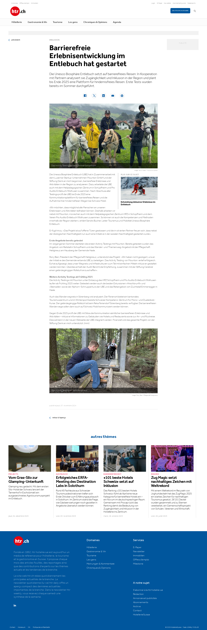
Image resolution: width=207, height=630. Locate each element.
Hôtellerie (17, 22)
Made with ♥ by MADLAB (191, 627)
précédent (15, 40)
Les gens (73, 22)
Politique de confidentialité (41, 627)
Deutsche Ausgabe (180, 10)
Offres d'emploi (24, 3)
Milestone (138, 564)
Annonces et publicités (145, 598)
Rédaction (138, 594)
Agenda (117, 22)
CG (29, 627)
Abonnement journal (179, 3)
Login (153, 3)
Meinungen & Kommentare (101, 564)
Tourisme (57, 22)
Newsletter (167, 3)
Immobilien (34, 3)
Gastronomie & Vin (37, 22)
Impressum (21, 627)
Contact (137, 610)
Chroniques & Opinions (95, 22)
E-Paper (159, 3)
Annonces (14, 3)
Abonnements (140, 602)
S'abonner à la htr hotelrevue (148, 590)
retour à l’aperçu (59, 418)
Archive (137, 606)
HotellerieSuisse (141, 615)
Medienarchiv (191, 3)
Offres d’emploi (141, 560)
